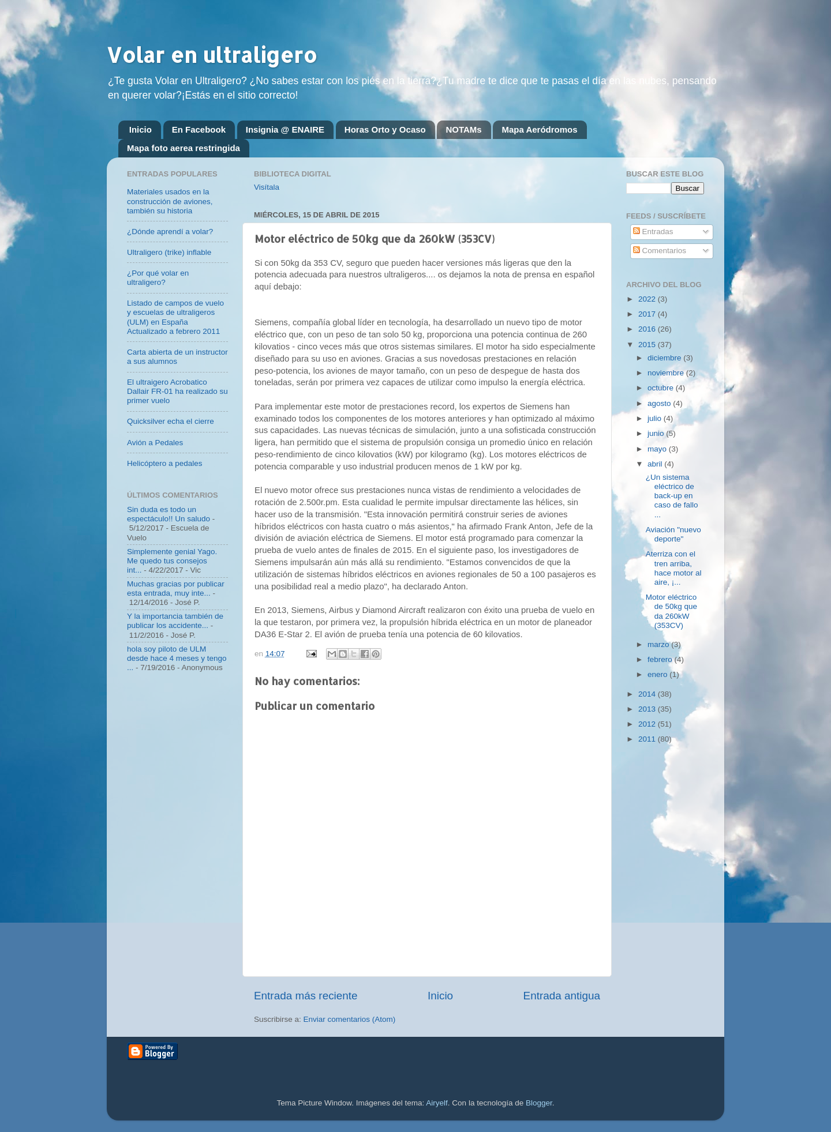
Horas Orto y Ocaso (385, 129)
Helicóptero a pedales (165, 463)
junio (656, 433)
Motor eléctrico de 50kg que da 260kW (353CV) (671, 611)
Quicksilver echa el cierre (170, 421)
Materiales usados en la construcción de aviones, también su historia (170, 201)
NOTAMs (463, 129)
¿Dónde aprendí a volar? (170, 231)
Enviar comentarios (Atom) (350, 1019)
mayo (658, 449)
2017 (648, 314)
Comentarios (659, 250)
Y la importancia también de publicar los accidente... (175, 621)
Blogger (539, 1103)
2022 (648, 299)
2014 (648, 694)
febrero (661, 659)
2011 (648, 739)
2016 (648, 329)
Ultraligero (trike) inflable (169, 252)
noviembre (666, 372)
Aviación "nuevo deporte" (673, 534)
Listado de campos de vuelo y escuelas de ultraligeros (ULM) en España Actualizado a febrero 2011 (175, 317)
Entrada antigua (561, 996)
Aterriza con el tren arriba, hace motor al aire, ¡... (674, 568)
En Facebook (199, 129)
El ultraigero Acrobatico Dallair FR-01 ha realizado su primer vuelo (177, 391)
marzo (659, 644)
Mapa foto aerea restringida (183, 148)
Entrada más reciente (306, 996)
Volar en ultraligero (212, 55)
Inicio (140, 129)
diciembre (665, 357)
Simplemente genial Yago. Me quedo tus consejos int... (172, 560)
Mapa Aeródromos (539, 129)
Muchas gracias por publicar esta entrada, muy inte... (175, 588)
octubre (661, 387)
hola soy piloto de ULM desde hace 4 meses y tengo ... (177, 658)
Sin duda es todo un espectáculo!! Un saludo (168, 514)
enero (658, 674)
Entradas (653, 231)
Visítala (266, 187)
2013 (648, 709)
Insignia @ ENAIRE (285, 129)
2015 (648, 344)
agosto (660, 403)
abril (655, 464)
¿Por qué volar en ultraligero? (158, 278)
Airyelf (437, 1103)
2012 (648, 724)
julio (655, 418)
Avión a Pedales (155, 442)
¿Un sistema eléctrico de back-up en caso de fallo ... (672, 496)
